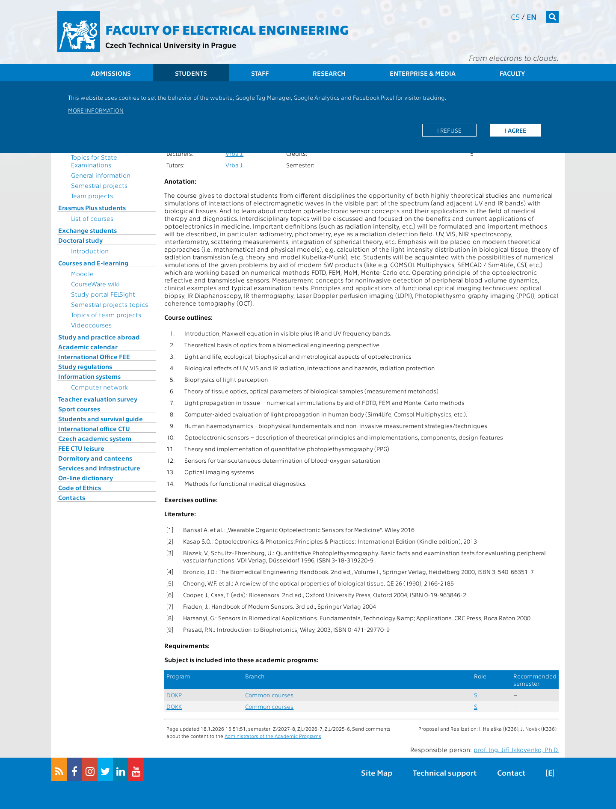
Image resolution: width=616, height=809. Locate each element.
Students (191, 73)
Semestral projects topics (109, 304)
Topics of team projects (106, 314)
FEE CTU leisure (81, 448)
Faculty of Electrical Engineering (227, 29)
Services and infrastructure (99, 468)
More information (96, 110)
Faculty (512, 73)
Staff (260, 73)
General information (100, 175)
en (532, 16)
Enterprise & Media (423, 73)
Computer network (99, 387)
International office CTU (94, 428)
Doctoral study (80, 240)
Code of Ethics (79, 487)
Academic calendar (88, 347)
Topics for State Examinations (94, 161)
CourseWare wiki (95, 284)
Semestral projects (99, 185)
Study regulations (85, 366)
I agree (515, 130)
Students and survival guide (100, 418)
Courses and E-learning (93, 263)
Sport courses (79, 409)
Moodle (82, 273)
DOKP (174, 695)
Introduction (90, 251)
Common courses (269, 695)
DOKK (174, 706)
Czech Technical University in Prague (170, 44)
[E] (550, 772)
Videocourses (91, 325)
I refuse (449, 130)
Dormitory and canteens (95, 458)
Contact (511, 772)
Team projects (92, 195)
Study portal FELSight (103, 294)
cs (515, 16)
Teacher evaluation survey (97, 399)
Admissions (111, 73)
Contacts (71, 497)
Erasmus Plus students (92, 207)
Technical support (445, 772)
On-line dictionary (85, 478)
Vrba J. (234, 153)
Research (329, 73)
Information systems (89, 376)
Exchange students (87, 230)
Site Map (376, 772)
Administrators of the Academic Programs (273, 736)
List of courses (92, 218)
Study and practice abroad (99, 337)
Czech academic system (94, 438)
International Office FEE (94, 356)
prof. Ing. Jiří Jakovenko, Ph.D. (516, 749)
